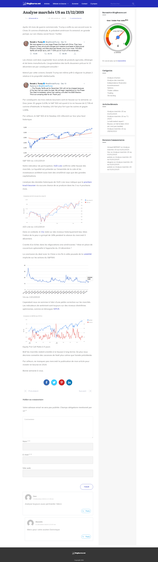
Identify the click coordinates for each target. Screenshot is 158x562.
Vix (42, 232)
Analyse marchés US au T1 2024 (118, 117)
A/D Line (58, 166)
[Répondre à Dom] (86, 511)
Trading (110, 93)
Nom (26, 441)
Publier (86, 487)
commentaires (76, 18)
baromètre (122, 61)
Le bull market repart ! (115, 121)
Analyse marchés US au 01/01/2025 (116, 112)
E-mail (27, 454)
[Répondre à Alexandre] (86, 537)
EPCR (56, 309)
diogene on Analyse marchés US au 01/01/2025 (120, 163)
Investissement (113, 85)
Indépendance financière (116, 83)
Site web (27, 468)
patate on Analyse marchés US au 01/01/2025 (119, 158)
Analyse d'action (113, 78)
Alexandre (33, 18)
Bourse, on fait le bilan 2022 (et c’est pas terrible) (118, 125)
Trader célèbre (112, 90)
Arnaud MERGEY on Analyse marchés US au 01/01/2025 (118, 148)
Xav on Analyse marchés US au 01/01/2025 (119, 153)
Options (110, 88)
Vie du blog (111, 95)
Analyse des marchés (115, 80)
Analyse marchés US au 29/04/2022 (116, 130)
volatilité (88, 254)
